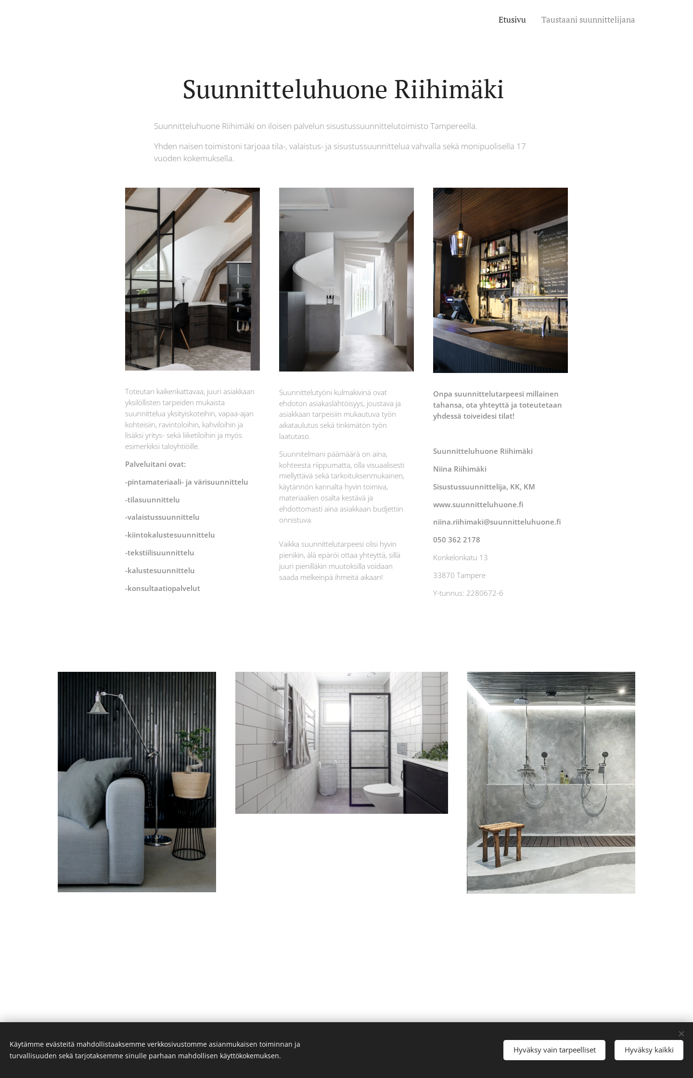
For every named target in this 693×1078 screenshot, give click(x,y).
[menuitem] (514, 20)
